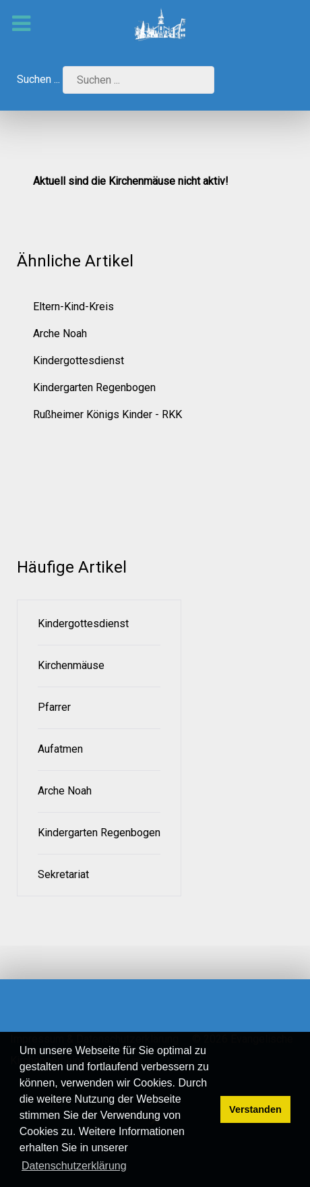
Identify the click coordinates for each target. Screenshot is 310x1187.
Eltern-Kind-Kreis (73, 306)
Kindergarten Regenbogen (94, 387)
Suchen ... (38, 79)
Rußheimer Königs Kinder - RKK (107, 414)
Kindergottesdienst (78, 360)
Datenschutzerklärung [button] (74, 1165)
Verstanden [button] (255, 1109)
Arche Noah (60, 333)
